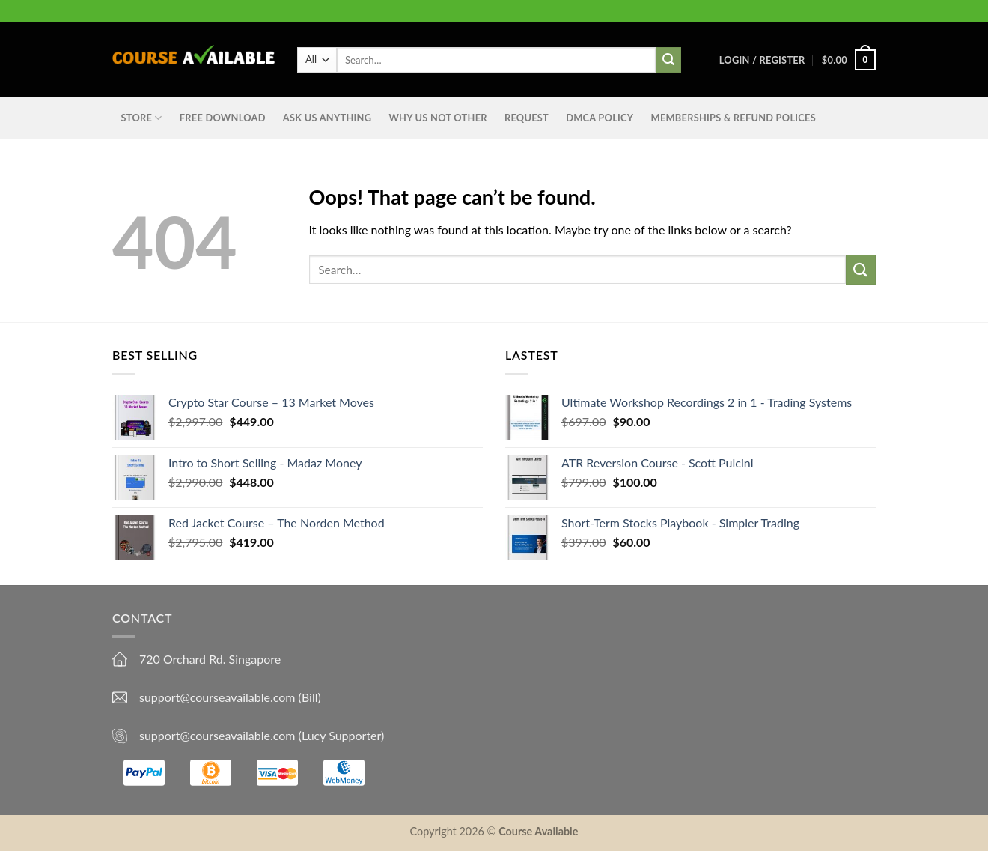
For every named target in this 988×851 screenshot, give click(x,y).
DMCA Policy (599, 118)
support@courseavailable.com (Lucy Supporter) (261, 735)
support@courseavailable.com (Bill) (230, 697)
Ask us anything (327, 118)
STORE (141, 118)
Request (526, 118)
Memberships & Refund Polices (733, 118)
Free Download (223, 118)
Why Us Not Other (437, 118)
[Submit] (861, 269)
